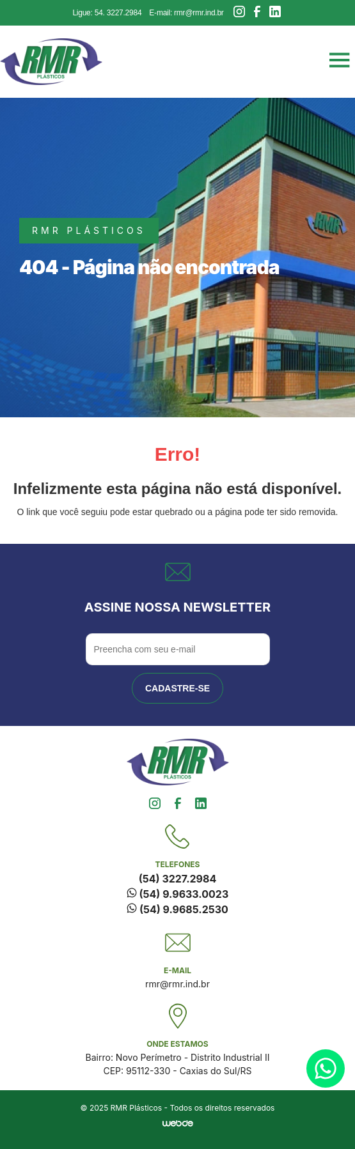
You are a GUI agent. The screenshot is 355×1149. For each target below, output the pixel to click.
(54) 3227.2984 (177, 878)
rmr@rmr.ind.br (177, 983)
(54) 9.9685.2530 (177, 909)
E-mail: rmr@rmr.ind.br (186, 12)
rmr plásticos (89, 230)
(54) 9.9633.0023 (177, 894)
